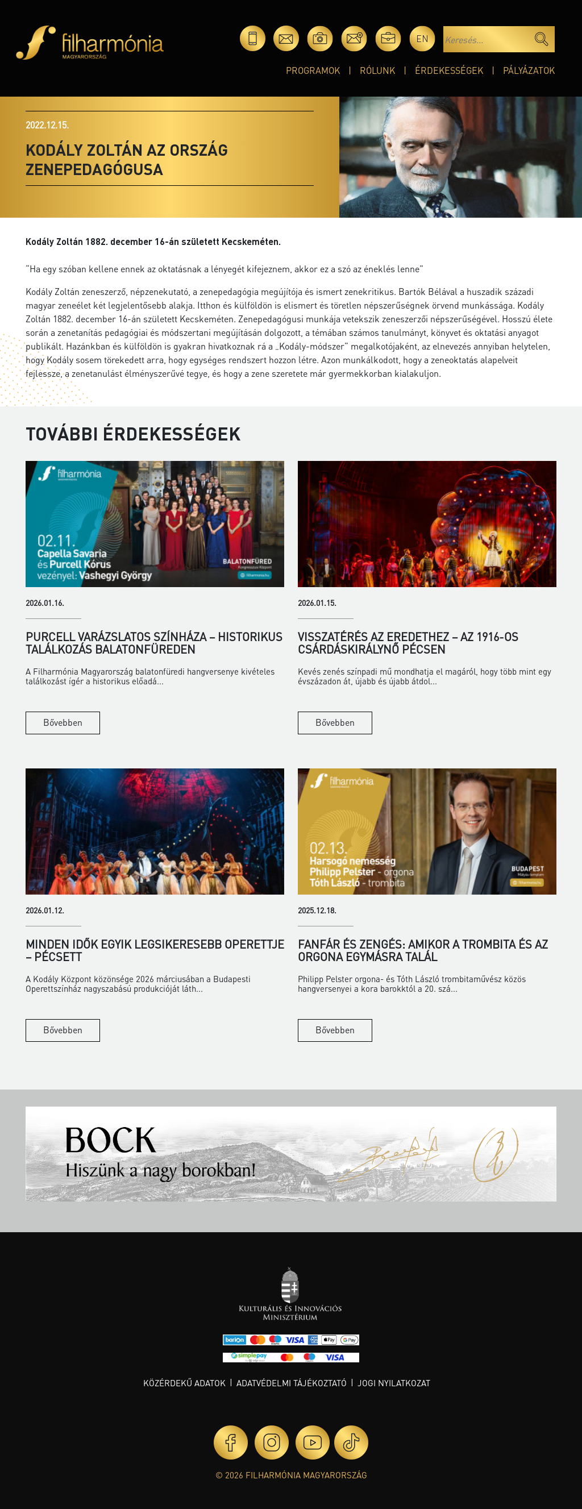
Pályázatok (529, 70)
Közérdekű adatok (184, 1383)
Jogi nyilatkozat (393, 1383)
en (422, 38)
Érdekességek (449, 70)
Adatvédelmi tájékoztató (291, 1383)
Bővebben (62, 722)
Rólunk (377, 70)
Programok (313, 70)
